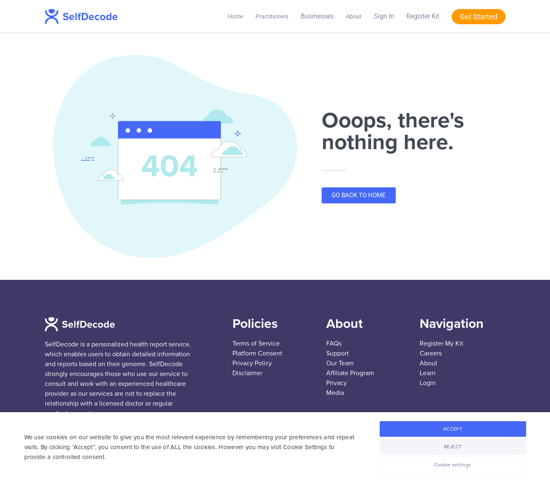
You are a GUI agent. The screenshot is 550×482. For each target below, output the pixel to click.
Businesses (317, 16)
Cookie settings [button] (452, 465)
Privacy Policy (252, 363)
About (354, 16)
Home (235, 16)
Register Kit (422, 16)
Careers (431, 353)
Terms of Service (256, 343)
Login (428, 383)
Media (335, 393)
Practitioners (271, 16)
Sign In (384, 16)
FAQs (333, 343)
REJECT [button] (453, 447)
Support (337, 353)
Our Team (340, 363)
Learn (428, 373)
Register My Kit (441, 343)
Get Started (478, 16)
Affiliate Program (350, 373)
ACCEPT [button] (452, 429)
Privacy (336, 383)
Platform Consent (257, 353)
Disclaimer (247, 373)
